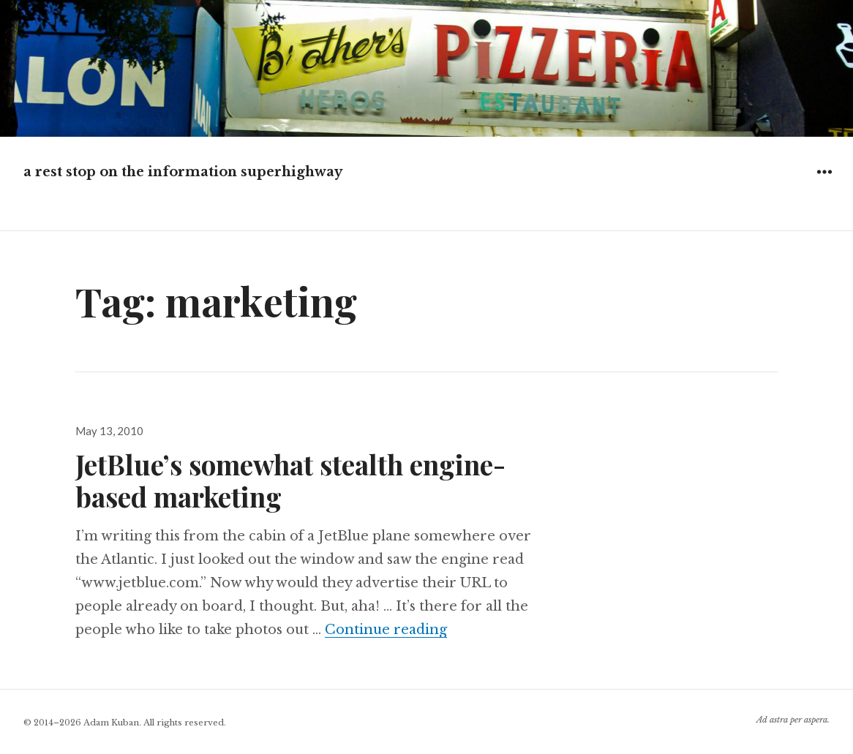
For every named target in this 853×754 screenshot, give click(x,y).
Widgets (824, 182)
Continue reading (386, 630)
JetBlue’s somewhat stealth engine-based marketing (290, 480)
